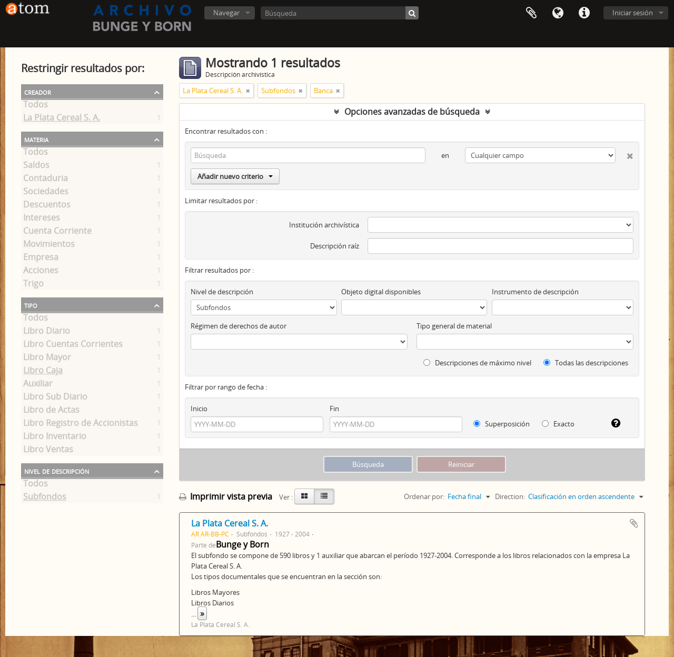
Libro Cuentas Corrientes (73, 346)
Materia (36, 139)
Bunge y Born (242, 544)
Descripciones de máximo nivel (477, 362)
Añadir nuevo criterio (235, 176)
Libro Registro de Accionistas (80, 425)
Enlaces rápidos (584, 13)
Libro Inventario (54, 438)
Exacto (558, 424)
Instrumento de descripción (535, 291)
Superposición (501, 424)
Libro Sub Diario (55, 398)
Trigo (33, 285)
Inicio (199, 408)
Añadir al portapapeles (634, 523)
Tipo (30, 305)
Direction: (510, 496)
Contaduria (45, 180)
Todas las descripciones (585, 362)
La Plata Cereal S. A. (61, 119)
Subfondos (44, 498)
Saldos (36, 167)
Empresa (40, 259)
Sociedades (45, 193)
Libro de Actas (51, 411)
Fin (334, 408)
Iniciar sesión (632, 12)
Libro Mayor (47, 359)
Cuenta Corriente (57, 232)
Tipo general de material (454, 326)
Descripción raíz (334, 246)
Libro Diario (46, 333)
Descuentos (47, 206)
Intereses (41, 219)
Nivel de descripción (56, 470)
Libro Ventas (48, 451)
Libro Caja (43, 372)
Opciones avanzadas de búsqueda (412, 111)
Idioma (557, 13)
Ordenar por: (424, 496)
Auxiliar (38, 385)
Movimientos (49, 246)
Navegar (226, 12)
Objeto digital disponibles (381, 291)
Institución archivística (324, 225)
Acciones (40, 272)
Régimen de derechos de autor (238, 326)
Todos (35, 106)
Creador (37, 91)
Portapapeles (531, 13)
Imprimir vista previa (225, 496)
